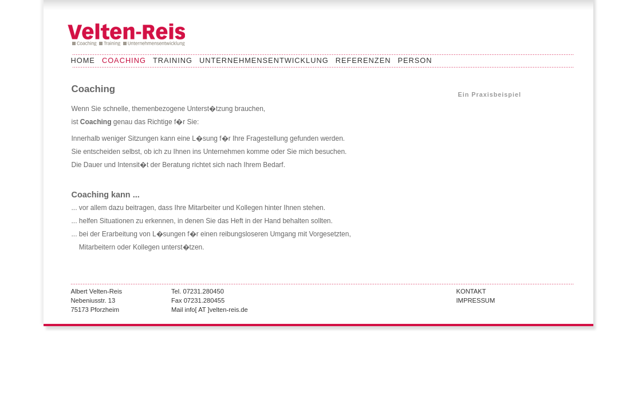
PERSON (414, 60)
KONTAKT (471, 291)
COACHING (124, 60)
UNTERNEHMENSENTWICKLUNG (264, 60)
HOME (83, 60)
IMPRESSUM (475, 300)
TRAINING (172, 60)
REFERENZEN (363, 60)
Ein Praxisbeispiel (489, 94)
